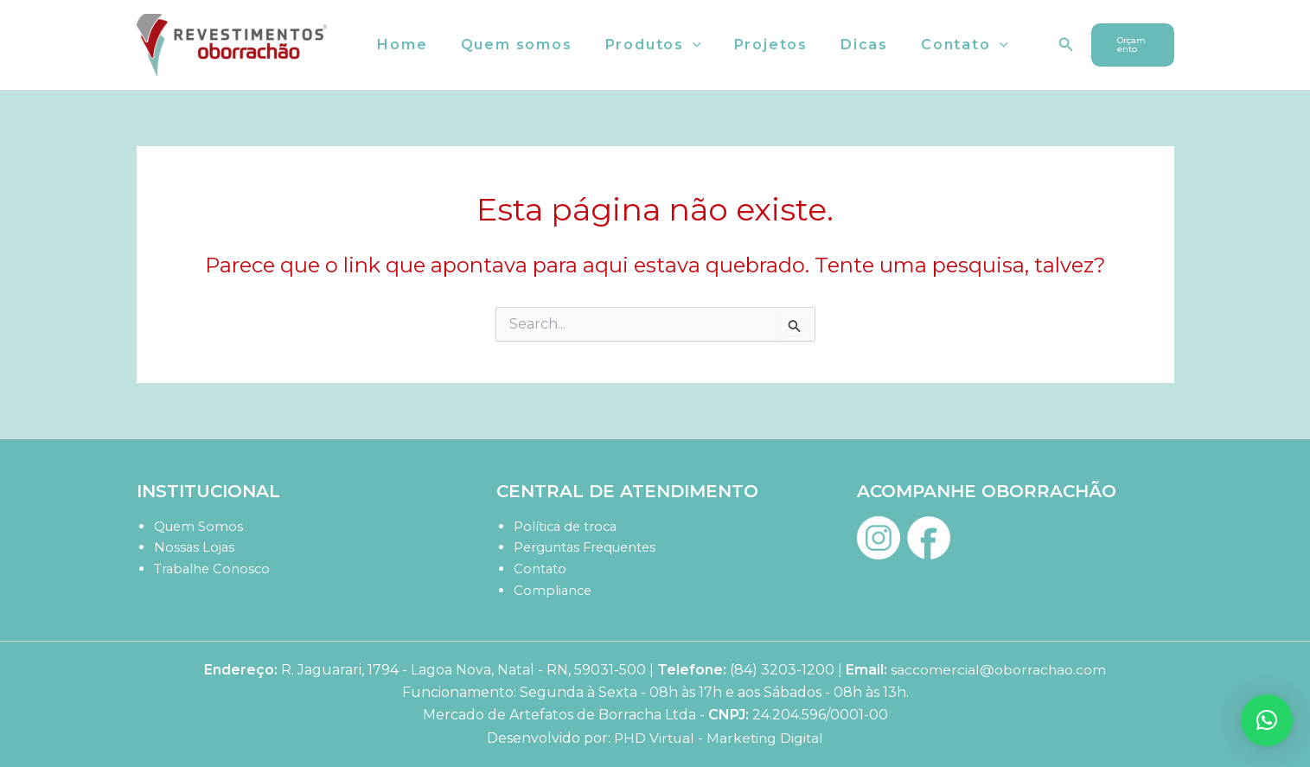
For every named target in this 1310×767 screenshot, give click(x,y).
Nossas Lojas (195, 547)
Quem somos (509, 44)
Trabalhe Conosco (213, 568)
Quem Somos (199, 526)
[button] (679, 45)
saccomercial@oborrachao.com (999, 670)
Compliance (554, 590)
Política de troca (567, 526)
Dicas (841, 44)
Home (400, 44)
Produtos (640, 45)
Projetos (752, 44)
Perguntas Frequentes (588, 547)
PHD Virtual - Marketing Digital (718, 738)
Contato (935, 45)
